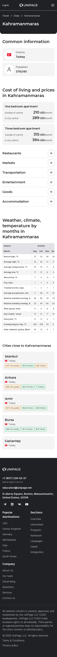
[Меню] (51, 5)
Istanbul (11, 356)
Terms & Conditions (13, 640)
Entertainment (13, 182)
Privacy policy (10, 645)
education (17, 487)
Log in (5, 5)
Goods (7, 192)
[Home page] (28, 5)
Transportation (14, 172)
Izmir (9, 399)
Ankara (10, 377)
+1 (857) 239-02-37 (14, 478)
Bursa (9, 420)
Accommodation (15, 201)
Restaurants (11, 153)
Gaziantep (13, 441)
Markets (8, 163)
